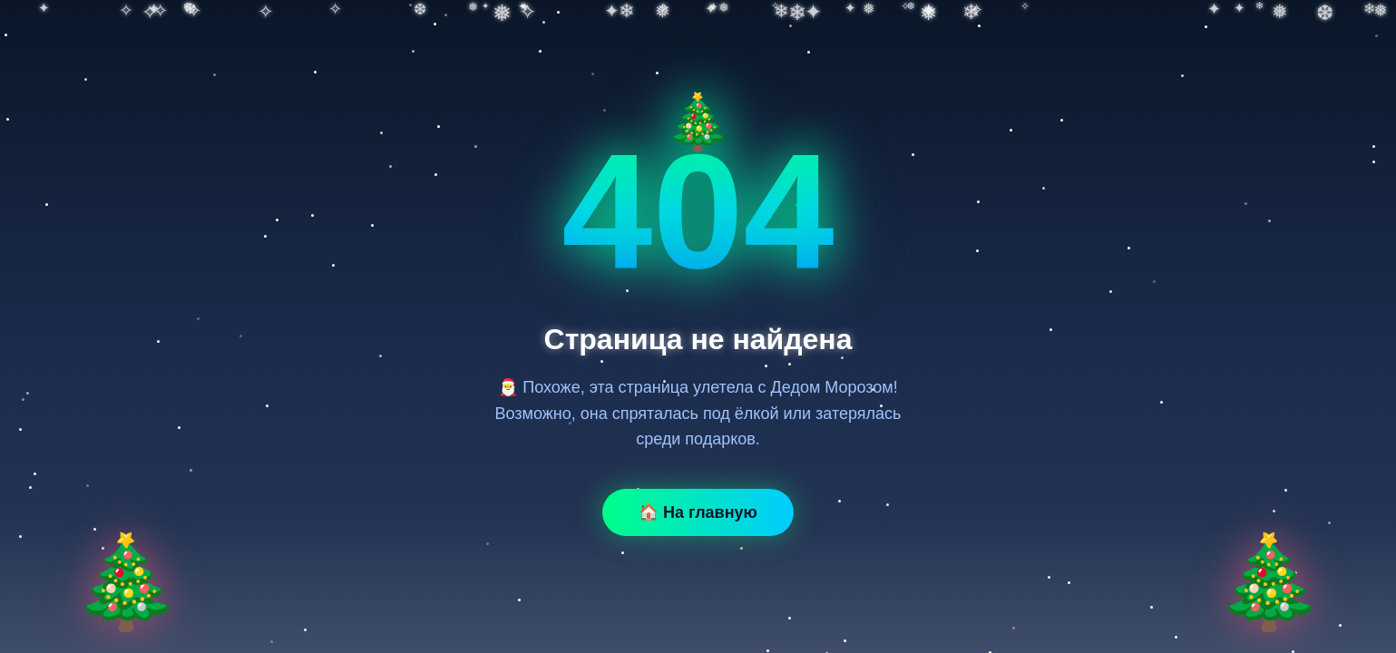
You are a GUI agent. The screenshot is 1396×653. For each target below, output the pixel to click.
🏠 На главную (698, 512)
